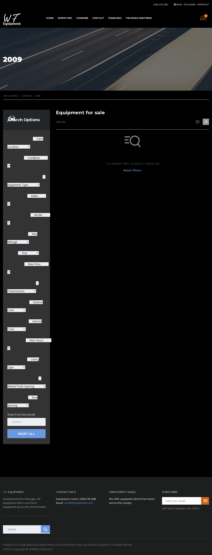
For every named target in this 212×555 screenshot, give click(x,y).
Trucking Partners (139, 18)
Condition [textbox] (33, 158)
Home (50, 18)
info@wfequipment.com (78, 503)
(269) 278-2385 (160, 4)
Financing (115, 18)
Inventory (65, 18)
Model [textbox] (37, 215)
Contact (98, 18)
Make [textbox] (34, 196)
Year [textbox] (24, 253)
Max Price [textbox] (34, 264)
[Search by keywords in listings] (26, 422)
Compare (82, 18)
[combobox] (28, 253)
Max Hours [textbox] (36, 340)
